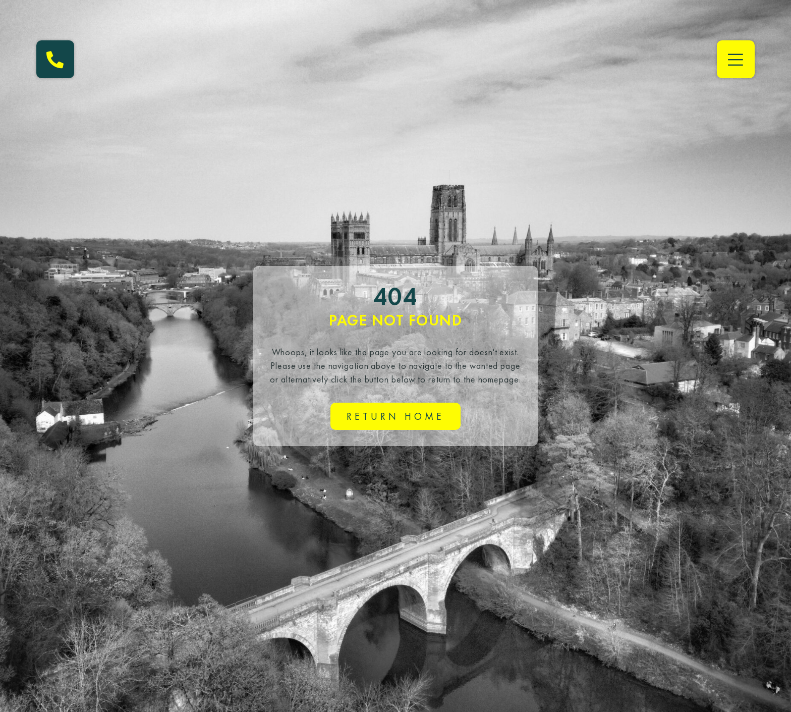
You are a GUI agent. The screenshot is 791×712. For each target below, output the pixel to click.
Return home (395, 416)
